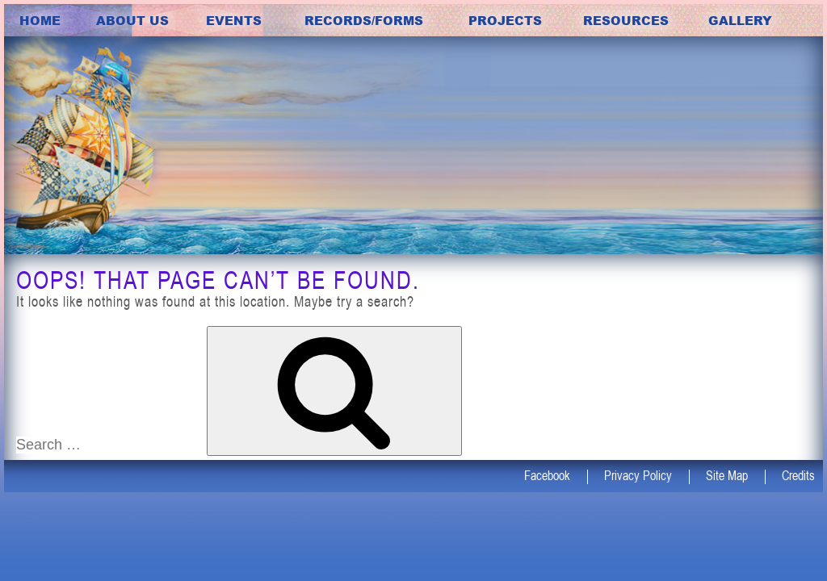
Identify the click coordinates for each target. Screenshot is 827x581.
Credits (798, 475)
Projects (505, 20)
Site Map (727, 475)
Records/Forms (363, 20)
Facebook (547, 475)
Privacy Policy (638, 475)
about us (132, 20)
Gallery (740, 20)
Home (40, 20)
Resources (626, 20)
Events (234, 20)
